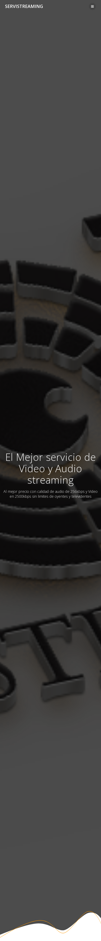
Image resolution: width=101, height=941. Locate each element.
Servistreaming (24, 6)
